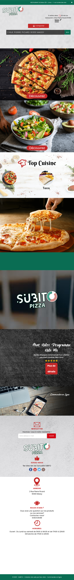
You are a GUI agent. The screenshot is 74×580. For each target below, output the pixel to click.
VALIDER (51, 436)
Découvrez (37, 96)
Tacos (46, 188)
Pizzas (9, 188)
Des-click (42, 577)
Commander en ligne (54, 577)
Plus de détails (51, 368)
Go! (67, 32)
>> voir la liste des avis (59, 2)
